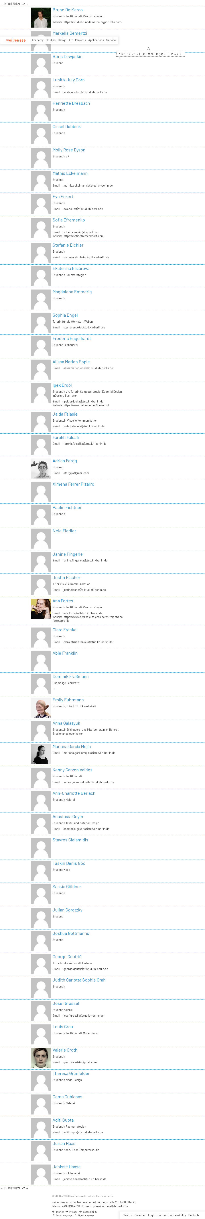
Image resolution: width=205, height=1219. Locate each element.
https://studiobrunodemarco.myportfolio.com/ (92, 22)
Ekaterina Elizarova (71, 268)
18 (5, 4)
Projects (80, 40)
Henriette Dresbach (71, 103)
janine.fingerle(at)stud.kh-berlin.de (85, 560)
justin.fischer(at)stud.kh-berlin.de (84, 589)
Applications (96, 40)
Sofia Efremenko (69, 219)
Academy (37, 40)
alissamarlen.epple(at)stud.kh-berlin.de (88, 368)
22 (24, 4)
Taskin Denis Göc (69, 863)
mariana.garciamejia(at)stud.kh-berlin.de (89, 752)
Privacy (71, 1211)
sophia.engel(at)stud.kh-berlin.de (84, 327)
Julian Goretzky (67, 909)
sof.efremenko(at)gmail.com (81, 232)
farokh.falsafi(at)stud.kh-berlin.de (84, 443)
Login (151, 1215)
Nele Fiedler (64, 530)
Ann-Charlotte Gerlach (74, 793)
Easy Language (61, 1215)
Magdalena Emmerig (72, 291)
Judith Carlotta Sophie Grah (79, 979)
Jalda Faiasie (65, 413)
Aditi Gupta (63, 1119)
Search (127, 1215)
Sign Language (84, 1215)
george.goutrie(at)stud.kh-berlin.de (85, 969)
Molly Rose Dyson (69, 149)
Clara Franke (65, 629)
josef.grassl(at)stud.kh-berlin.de (83, 1015)
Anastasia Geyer (68, 816)
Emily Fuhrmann (68, 699)
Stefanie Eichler (68, 244)
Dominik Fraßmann (71, 676)
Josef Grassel (66, 1003)
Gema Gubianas (67, 1096)
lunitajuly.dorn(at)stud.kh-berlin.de (85, 92)
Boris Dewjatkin (68, 56)
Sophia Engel (65, 315)
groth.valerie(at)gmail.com (80, 1062)
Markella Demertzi (70, 33)
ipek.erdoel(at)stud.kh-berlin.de (83, 401)
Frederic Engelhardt (72, 338)
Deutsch (193, 1215)
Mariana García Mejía (72, 746)
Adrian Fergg (65, 460)
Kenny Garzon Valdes (73, 769)
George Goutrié (67, 956)
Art (71, 40)
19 (9, 4)
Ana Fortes (63, 600)
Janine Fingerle (68, 554)
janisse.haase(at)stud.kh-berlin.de (84, 1179)
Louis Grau (63, 1026)
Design (62, 40)
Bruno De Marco (68, 9)
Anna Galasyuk (66, 723)
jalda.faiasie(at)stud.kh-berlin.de (83, 426)
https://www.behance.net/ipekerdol (86, 405)
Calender (140, 1215)
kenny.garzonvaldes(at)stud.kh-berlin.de (88, 782)
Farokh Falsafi (66, 437)
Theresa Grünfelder (71, 1073)
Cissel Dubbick (67, 126)
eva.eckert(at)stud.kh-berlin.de (83, 209)
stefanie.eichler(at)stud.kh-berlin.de (86, 257)
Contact (163, 1215)
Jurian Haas (64, 1143)
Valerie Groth (65, 1049)
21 (19, 4)
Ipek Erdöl (62, 385)
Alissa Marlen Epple (71, 361)
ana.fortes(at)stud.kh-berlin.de (82, 613)
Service (111, 40)
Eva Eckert (63, 196)
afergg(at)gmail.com (76, 473)
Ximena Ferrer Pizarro (73, 484)
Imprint (57, 1211)
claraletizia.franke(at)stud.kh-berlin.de (87, 642)
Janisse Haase (67, 1166)
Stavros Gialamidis (70, 839)
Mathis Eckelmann (70, 173)
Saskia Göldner (67, 886)
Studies (50, 40)
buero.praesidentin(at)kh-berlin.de (106, 1206)
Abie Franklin (65, 653)
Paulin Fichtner (67, 507)
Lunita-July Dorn (69, 79)
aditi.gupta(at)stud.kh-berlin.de (83, 1132)
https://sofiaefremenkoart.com (83, 236)
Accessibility (178, 1215)
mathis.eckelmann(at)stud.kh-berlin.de (88, 185)
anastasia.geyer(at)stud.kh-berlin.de (86, 829)
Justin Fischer (66, 577)
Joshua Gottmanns (71, 933)
